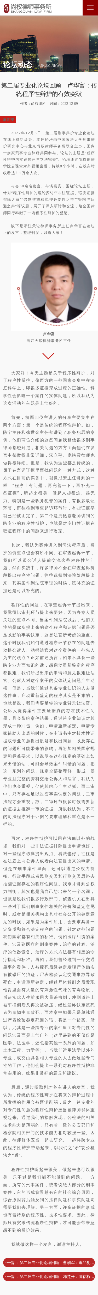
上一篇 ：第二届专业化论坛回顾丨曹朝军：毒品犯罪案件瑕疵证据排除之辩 (49, 1262)
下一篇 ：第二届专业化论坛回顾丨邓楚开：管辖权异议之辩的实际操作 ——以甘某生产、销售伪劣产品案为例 (49, 1276)
